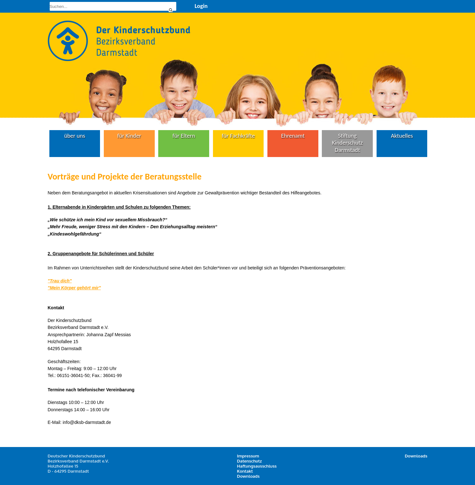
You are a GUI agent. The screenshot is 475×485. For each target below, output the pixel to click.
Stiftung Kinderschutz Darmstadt (347, 143)
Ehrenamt (292, 135)
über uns (74, 135)
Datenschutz (249, 460)
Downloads (248, 476)
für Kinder (129, 135)
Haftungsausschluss (257, 466)
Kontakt (245, 471)
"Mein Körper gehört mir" (74, 287)
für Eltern (183, 135)
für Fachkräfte (238, 135)
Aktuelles (402, 135)
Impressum (248, 455)
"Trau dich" (60, 280)
